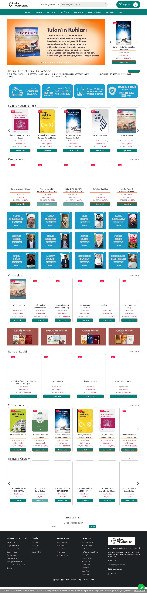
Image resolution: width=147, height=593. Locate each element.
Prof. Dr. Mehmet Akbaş (100, 141)
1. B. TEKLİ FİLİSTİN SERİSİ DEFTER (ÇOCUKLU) (18, 491)
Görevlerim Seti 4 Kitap (20, 189)
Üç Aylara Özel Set (100, 189)
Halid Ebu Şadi (23, 387)
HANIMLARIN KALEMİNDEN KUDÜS (85, 307)
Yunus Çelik (20, 194)
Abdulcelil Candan (20, 141)
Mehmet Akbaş (40, 311)
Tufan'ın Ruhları (126, 135)
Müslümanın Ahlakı (18, 435)
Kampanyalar (16, 159)
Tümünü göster (134, 71)
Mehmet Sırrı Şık (124, 53)
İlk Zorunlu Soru (90, 381)
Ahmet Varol (107, 311)
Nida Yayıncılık (123, 55)
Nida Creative (18, 494)
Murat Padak (40, 440)
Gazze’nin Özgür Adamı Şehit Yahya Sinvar (63, 307)
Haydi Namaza (57, 381)
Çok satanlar (16, 405)
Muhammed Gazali (18, 440)
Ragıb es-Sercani (123, 387)
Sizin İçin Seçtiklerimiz (22, 106)
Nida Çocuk (20, 197)
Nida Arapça (129, 443)
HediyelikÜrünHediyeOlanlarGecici (29, 71)
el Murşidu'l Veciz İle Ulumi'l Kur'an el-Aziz (129, 437)
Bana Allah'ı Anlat (100, 135)
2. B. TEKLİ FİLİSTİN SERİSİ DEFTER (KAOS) (63, 491)
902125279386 (112, 557)
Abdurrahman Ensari (129, 440)
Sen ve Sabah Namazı (123, 381)
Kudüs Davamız (107, 305)
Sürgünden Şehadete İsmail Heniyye (41, 307)
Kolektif (100, 194)
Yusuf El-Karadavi (46, 141)
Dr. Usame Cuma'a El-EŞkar (127, 141)
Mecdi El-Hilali (56, 387)
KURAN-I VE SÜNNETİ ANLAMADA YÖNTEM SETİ (73, 191)
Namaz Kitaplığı (18, 351)
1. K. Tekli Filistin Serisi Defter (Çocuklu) (41, 491)
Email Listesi (73, 517)
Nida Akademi (62, 313)
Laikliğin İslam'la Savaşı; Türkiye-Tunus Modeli (85, 437)
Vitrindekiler (16, 275)
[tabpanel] (56, 42)
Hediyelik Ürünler (19, 459)
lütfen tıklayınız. (139, 591)
